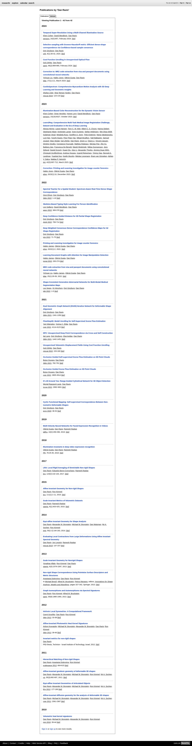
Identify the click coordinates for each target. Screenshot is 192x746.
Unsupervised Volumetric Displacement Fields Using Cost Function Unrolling (76, 345)
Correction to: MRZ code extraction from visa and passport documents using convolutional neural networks (76, 73)
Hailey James (48, 246)
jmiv (44, 531)
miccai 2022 (48, 351)
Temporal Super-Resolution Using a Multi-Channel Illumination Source (73, 33)
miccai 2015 (48, 546)
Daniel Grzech (55, 150)
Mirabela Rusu (62, 135)
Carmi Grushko (49, 615)
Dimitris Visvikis (49, 144)
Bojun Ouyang (48, 360)
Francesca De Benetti (63, 147)
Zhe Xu (103, 144)
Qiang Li (91, 141)
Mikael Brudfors (83, 138)
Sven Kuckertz (78, 132)
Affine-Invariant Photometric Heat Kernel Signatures (65, 623)
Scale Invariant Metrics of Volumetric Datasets (63, 501)
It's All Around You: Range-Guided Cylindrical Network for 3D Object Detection (76, 381)
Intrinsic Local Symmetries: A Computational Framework (67, 611)
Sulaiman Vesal (49, 135)
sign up (53, 729)
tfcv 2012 (46, 689)
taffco (45, 432)
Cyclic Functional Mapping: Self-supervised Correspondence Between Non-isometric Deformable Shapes (75, 403)
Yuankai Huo (57, 156)
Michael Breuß (51, 582)
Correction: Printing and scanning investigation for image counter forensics (75, 168)
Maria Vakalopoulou (104, 135)
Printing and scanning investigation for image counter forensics (70, 243)
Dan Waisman (95, 524)
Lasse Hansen (61, 129)
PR (44, 453)
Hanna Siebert (103, 129)
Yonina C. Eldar (62, 324)
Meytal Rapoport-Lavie (52, 384)
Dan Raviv (72, 36)
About (5, 743)
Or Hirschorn (57, 288)
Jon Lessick (57, 543)
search (31, 3)
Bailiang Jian (48, 147)
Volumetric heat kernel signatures (57, 716)
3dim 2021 (47, 315)
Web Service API (39, 743)
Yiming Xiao (97, 153)
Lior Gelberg (48, 207)
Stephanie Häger (49, 132)
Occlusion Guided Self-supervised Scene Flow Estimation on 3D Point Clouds (76, 357)
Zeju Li (74, 150)
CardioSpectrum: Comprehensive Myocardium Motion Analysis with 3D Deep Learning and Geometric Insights (76, 88)
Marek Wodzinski (79, 147)
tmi (44, 162)
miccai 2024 (48, 96)
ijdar (44, 81)
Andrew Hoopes (69, 153)
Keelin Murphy (68, 156)
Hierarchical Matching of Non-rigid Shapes (61, 659)
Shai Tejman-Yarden (62, 93)
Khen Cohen (48, 36)
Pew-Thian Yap (69, 138)
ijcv (44, 474)
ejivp (45, 174)
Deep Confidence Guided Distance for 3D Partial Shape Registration (72, 216)
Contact (13, 743)
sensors (46, 39)
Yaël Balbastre (96, 138)
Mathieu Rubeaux (81, 144)
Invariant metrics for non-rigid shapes (59, 638)
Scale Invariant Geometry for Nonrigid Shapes (62, 560)
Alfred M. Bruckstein (66, 582)
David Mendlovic (60, 36)
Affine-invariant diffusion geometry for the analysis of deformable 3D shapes (76, 695)
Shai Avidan (68, 336)
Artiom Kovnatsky (50, 626)
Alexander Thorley (85, 150)
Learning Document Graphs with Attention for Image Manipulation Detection (75, 255)
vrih (44, 54)
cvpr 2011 (47, 701)
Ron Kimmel (57, 492)
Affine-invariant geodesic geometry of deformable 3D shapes (69, 671)
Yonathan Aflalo (49, 564)
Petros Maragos (81, 582)
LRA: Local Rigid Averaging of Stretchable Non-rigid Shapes (69, 468)
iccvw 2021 (47, 387)
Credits (21, 743)
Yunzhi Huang (56, 138)
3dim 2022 (47, 198)
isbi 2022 (46, 291)
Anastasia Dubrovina (51, 579)
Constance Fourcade (65, 144)
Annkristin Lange (64, 132)
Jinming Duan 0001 (101, 150)
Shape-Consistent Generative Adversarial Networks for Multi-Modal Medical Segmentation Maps (75, 283)
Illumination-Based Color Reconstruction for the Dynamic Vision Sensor (74, 111)
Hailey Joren (58, 78)
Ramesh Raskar (70, 429)
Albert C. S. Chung (89, 129)
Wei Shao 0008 (106, 132)
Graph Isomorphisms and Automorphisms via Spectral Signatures (71, 591)
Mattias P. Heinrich (58, 159)
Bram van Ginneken (99, 156)
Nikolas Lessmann (82, 156)
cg (44, 677)
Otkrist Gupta (70, 78)
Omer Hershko (60, 114)
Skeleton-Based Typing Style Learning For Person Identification (70, 204)
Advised (52, 16)
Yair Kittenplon (49, 324)
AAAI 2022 (47, 222)
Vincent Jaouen (101, 141)
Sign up (188, 3)
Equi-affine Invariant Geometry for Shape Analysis (64, 521)
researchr (6, 3)
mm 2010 (47, 722)
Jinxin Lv (83, 141)
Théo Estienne (90, 135)
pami (45, 66)
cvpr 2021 (47, 327)
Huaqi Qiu (67, 150)
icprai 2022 (47, 261)
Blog (50, 743)
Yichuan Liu (47, 78)
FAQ (56, 743)
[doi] (73, 39)
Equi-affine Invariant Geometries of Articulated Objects (66, 683)
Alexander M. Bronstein (61, 524)
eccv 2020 (47, 411)
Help (28, 743)
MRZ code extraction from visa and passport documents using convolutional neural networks (76, 268)
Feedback (64, 743)
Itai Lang (46, 336)
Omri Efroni (47, 195)
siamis (45, 507)
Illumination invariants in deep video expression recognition (69, 447)
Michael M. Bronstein (80, 524)
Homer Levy (72, 114)
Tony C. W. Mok (74, 129)
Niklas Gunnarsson (95, 147)
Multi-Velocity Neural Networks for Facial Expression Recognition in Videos (75, 426)
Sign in (182, 3)
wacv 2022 (47, 210)
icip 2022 (46, 237)
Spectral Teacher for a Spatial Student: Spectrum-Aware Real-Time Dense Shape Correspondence (77, 190)
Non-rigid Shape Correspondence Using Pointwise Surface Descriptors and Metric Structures (75, 573)
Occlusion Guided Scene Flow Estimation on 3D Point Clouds (69, 369)
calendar (24, 3)
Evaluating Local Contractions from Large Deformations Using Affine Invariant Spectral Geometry (76, 538)
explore (15, 3)
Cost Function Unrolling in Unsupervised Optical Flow (66, 60)
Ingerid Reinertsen (84, 153)
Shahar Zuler (48, 93)
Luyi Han (46, 138)
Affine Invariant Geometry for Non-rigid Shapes (63, 489)
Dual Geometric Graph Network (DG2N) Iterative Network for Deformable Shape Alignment (77, 307)
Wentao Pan (95, 144)
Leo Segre (47, 288)
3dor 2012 (47, 618)
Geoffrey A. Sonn (76, 135)
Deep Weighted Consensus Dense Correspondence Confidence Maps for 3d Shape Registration (75, 229)
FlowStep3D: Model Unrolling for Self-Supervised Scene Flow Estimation (74, 321)
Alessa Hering (48, 129)
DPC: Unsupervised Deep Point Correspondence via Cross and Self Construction (78, 333)
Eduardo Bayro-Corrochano (63, 471)
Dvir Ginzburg (48, 51)
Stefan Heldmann (92, 132)
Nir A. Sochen (106, 674)
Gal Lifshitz (47, 63)
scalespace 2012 (50, 665)
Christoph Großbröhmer (52, 153)
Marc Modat (55, 141)
